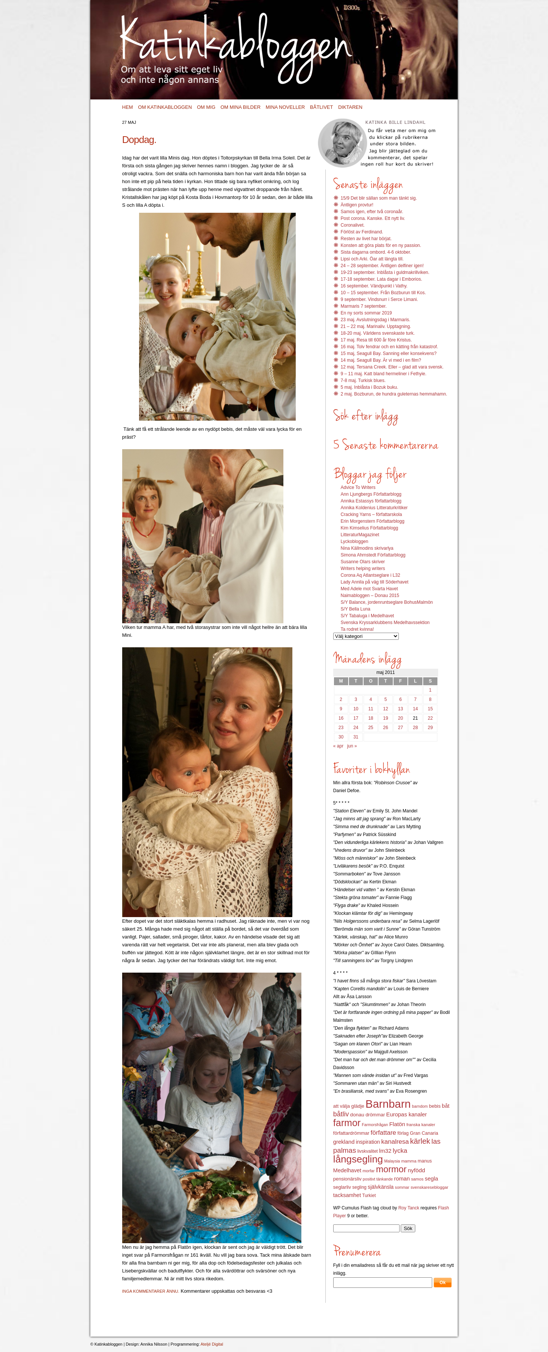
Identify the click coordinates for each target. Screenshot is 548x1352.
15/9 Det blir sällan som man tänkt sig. (379, 198)
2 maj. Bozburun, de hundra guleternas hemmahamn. (394, 394)
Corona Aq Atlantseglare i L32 (370, 575)
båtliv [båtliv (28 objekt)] (341, 1114)
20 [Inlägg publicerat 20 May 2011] (400, 718)
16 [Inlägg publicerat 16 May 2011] (340, 718)
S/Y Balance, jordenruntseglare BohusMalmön (387, 602)
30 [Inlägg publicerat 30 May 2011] (340, 737)
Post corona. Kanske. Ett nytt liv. (373, 218)
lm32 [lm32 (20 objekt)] (385, 1150)
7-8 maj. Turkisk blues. (363, 380)
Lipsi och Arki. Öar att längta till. (372, 259)
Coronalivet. (353, 225)
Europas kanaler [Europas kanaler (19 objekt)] (406, 1114)
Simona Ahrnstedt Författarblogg (373, 555)
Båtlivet (321, 107)
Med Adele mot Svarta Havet (369, 588)
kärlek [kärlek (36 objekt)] (420, 1141)
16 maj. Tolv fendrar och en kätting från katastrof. (389, 346)
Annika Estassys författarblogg (371, 501)
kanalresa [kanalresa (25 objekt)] (395, 1141)
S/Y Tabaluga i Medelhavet (367, 615)
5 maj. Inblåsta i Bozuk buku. (369, 387)
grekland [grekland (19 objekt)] (344, 1142)
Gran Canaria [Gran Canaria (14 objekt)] (424, 1133)
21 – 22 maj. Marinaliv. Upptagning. (376, 326)
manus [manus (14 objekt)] (425, 1161)
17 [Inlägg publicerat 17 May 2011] (355, 718)
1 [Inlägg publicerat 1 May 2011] (430, 690)
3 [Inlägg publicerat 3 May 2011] (356, 699)
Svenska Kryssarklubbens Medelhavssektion (385, 622)
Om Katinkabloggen (165, 107)
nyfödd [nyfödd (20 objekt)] (416, 1170)
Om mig (206, 107)
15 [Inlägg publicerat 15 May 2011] (430, 708)
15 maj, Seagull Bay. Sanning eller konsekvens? (389, 353)
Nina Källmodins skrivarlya (367, 548)
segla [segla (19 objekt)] (431, 1179)
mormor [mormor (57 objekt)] (391, 1169)
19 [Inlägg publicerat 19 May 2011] (385, 718)
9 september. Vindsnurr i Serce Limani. (379, 299)
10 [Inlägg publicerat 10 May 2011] (355, 708)
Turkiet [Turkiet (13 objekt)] (369, 1195)
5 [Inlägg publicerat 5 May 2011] (385, 699)
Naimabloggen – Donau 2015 (370, 595)
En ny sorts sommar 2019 (366, 313)
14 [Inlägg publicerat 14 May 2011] (415, 708)
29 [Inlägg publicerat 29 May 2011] (430, 727)
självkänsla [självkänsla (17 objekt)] (381, 1187)
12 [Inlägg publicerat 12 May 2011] (385, 708)
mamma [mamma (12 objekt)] (408, 1161)
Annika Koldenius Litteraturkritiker (374, 507)
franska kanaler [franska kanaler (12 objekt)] (420, 1124)
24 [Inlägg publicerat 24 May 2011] (355, 727)
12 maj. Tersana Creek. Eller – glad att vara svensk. (392, 367)
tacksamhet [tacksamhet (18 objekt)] (347, 1195)
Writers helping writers (363, 568)
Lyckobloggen (354, 541)
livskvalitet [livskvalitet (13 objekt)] (367, 1151)
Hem (127, 107)
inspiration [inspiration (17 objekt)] (368, 1142)
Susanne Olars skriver (363, 561)
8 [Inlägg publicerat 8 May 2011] (430, 699)
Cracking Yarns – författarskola (371, 514)
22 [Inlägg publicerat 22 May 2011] (430, 718)
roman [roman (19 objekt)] (402, 1179)
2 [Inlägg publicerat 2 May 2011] (341, 699)
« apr (338, 746)
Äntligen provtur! (357, 205)
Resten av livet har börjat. (366, 238)
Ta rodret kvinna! (357, 629)
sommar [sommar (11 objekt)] (402, 1187)
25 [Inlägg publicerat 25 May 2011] (370, 727)
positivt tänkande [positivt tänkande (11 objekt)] (378, 1179)
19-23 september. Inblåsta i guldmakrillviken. (385, 272)
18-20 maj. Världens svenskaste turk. (378, 333)
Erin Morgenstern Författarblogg (372, 521)
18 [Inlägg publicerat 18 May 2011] (370, 718)
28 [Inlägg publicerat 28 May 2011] (415, 727)
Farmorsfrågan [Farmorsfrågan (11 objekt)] (375, 1124)
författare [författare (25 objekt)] (383, 1132)
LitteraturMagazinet (360, 534)
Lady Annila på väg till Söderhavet (375, 582)
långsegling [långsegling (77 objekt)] (358, 1159)
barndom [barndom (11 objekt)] (420, 1106)
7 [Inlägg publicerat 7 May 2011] (415, 699)
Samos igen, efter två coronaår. (372, 211)
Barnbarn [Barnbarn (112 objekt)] (388, 1104)
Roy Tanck (408, 1208)
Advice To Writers (358, 487)
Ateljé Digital (212, 1344)
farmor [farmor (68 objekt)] (347, 1122)
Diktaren (350, 107)
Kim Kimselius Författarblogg (369, 528)
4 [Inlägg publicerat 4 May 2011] (371, 699)
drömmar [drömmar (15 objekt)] (375, 1114)
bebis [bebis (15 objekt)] (434, 1106)
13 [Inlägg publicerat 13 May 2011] (400, 708)
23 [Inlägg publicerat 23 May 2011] (340, 727)
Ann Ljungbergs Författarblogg (371, 494)
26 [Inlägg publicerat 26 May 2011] (385, 727)
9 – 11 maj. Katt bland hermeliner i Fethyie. (384, 373)
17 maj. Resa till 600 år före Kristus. (376, 340)
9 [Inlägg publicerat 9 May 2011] (341, 708)
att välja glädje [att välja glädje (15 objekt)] (348, 1106)
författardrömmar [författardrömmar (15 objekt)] (351, 1133)
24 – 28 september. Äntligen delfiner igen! (382, 265)
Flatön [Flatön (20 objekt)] (397, 1124)
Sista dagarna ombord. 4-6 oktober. (376, 252)
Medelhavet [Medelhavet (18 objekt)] (347, 1170)
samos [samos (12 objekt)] (417, 1179)
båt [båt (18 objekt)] (445, 1106)
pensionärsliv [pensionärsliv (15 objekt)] (347, 1179)
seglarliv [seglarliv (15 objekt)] (342, 1187)
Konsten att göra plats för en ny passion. (381, 245)
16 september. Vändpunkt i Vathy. (374, 286)
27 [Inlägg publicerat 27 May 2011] (400, 727)
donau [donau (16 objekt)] (357, 1114)
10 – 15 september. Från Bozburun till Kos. (383, 292)
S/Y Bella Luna (355, 609)
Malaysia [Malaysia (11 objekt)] (392, 1161)
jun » (352, 746)
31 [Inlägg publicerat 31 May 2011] (355, 737)
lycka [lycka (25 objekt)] (400, 1150)
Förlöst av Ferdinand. (362, 232)
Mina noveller (285, 107)
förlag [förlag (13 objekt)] (403, 1133)
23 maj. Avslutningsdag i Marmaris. (375, 319)
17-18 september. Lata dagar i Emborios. (381, 279)
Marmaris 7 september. (364, 306)
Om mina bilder (240, 107)
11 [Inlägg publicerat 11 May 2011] (370, 708)
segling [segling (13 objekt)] (359, 1187)
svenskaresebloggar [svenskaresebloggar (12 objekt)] (429, 1187)
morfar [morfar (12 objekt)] (368, 1171)
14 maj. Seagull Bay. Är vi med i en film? (381, 360)
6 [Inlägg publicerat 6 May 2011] (400, 699)
